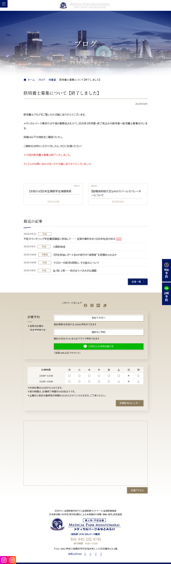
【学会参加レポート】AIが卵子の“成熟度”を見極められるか (85, 254)
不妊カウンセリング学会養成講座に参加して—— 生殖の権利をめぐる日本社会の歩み (69, 239)
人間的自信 (59, 246)
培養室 (45, 254)
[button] (138, 281)
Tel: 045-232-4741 (85, 539)
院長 (45, 233)
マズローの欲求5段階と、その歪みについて (76, 262)
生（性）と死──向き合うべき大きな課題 (74, 270)
